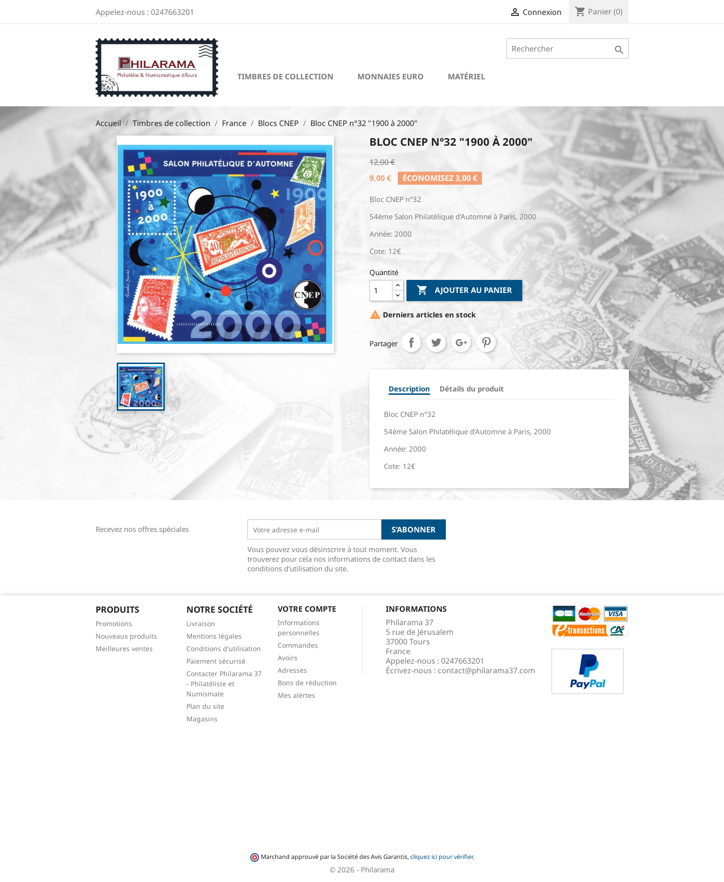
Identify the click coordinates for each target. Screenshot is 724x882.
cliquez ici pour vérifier (441, 857)
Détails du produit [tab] (472, 388)
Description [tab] (409, 388)
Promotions (114, 623)
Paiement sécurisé (215, 661)
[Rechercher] (567, 48)
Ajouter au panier (464, 290)
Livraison (200, 623)
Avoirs (287, 657)
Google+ (461, 342)
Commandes (298, 645)
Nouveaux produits (126, 636)
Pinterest (486, 342)
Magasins (202, 718)
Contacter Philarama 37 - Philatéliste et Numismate (224, 683)
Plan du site (205, 706)
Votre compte (307, 609)
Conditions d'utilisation (223, 648)
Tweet (436, 342)
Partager (411, 342)
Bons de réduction (307, 682)
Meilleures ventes (124, 648)
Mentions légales (214, 636)
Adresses (292, 670)
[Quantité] (381, 290)
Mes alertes (296, 695)
